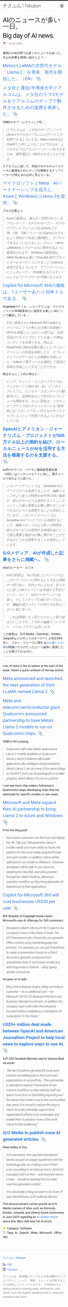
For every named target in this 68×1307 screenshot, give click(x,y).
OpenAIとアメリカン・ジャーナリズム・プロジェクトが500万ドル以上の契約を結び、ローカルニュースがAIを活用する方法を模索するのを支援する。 (34, 442)
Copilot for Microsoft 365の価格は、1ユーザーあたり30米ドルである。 (34, 292)
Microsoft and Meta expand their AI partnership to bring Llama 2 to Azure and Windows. (33, 809)
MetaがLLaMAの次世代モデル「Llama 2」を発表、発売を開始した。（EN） (32, 72)
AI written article (47, 1217)
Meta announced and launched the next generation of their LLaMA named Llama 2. (32, 685)
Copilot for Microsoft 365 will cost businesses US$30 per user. (31, 901)
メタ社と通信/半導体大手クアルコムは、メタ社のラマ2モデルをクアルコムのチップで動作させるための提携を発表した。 (33, 101)
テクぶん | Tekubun (22, 6)
